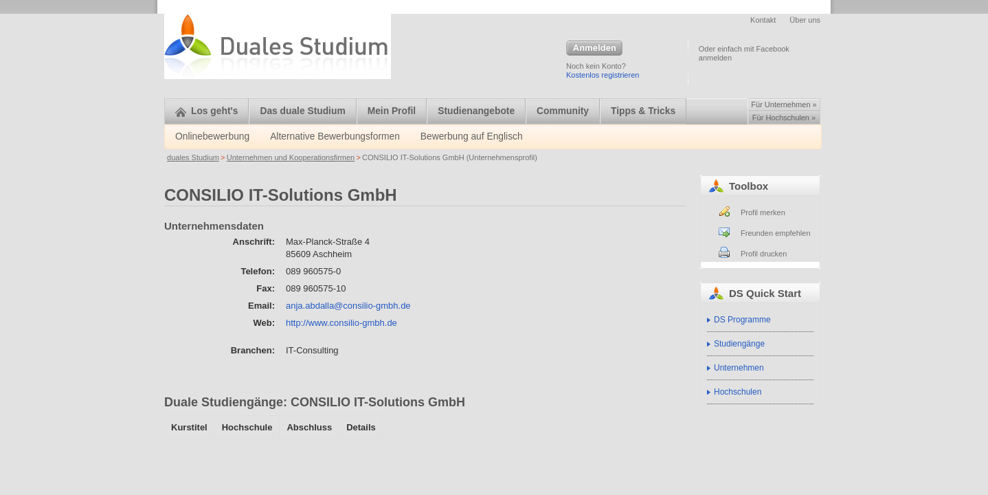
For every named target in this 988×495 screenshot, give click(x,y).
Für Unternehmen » (783, 104)
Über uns (804, 20)
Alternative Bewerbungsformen (335, 136)
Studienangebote (476, 111)
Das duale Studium (302, 111)
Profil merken (763, 212)
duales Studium (193, 157)
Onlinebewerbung (212, 136)
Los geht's (206, 111)
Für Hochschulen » (784, 117)
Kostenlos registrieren (602, 75)
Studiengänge (739, 344)
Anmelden (594, 49)
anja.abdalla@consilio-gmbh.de (348, 305)
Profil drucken (764, 254)
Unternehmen (739, 368)
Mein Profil (392, 111)
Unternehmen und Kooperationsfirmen (291, 157)
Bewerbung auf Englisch (471, 136)
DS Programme (742, 319)
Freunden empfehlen (776, 233)
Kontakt (763, 20)
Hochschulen (737, 392)
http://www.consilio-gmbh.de (341, 323)
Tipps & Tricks (643, 111)
